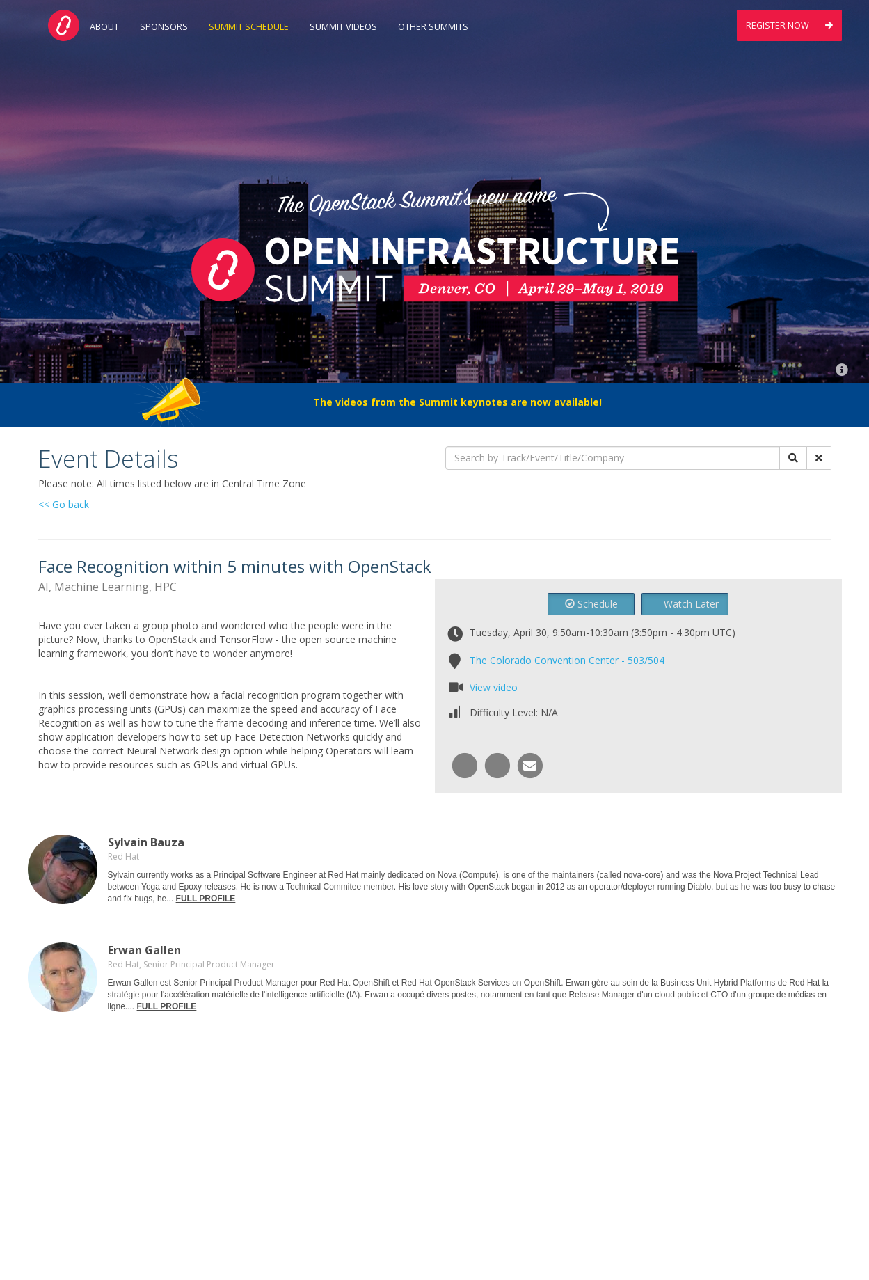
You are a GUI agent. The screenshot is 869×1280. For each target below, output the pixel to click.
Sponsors (164, 27)
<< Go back (63, 504)
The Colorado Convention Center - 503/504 (567, 660)
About (104, 27)
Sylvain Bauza (146, 842)
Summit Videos (343, 27)
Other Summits (433, 27)
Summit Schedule (249, 27)
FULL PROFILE (206, 898)
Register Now (789, 25)
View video (494, 687)
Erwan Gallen (144, 950)
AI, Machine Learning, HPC (107, 586)
